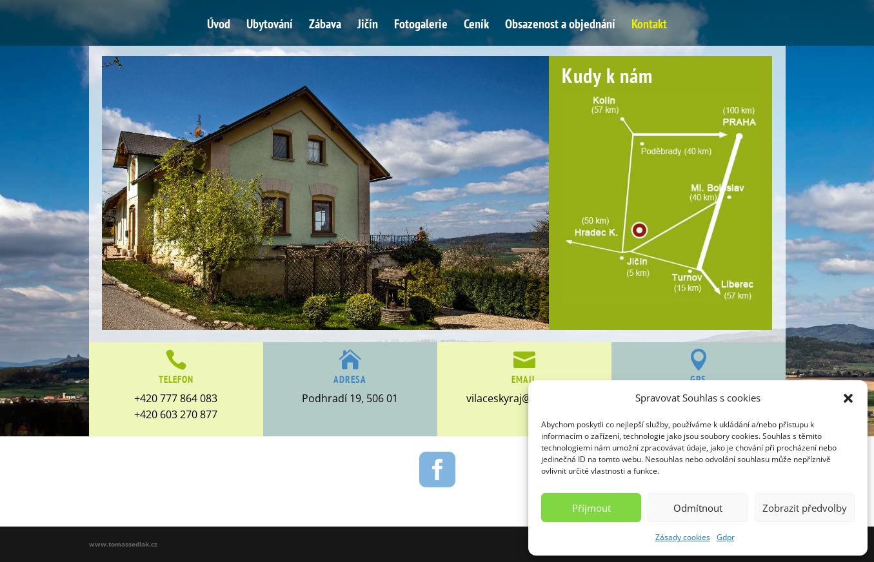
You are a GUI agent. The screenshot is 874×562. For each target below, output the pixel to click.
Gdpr (726, 537)
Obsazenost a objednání (560, 25)
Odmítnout (697, 507)
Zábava (325, 25)
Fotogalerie (421, 25)
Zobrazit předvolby (804, 507)
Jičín (367, 25)
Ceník (476, 25)
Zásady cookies (682, 537)
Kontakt (649, 25)
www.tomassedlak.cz (123, 543)
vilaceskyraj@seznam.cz (524, 398)
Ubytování (269, 25)
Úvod (218, 25)
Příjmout (591, 507)
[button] (848, 398)
